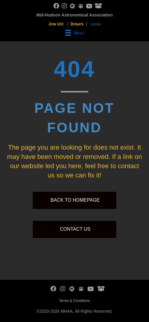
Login (95, 24)
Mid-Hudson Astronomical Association (74, 15)
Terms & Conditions (74, 301)
